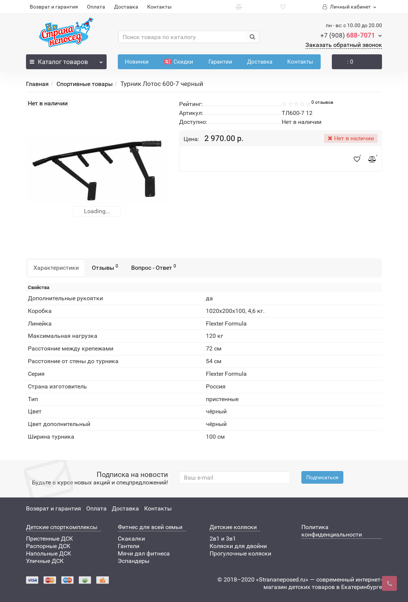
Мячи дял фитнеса (144, 553)
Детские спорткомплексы (61, 527)
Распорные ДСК (48, 546)
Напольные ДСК (48, 553)
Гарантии (220, 61)
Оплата (96, 7)
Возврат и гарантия (54, 7)
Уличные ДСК (45, 560)
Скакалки (131, 538)
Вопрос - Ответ (153, 267)
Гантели (128, 546)
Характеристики (56, 267)
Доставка (126, 7)
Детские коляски (233, 527)
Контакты (159, 7)
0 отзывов (322, 102)
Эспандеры (133, 560)
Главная (37, 83)
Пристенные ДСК (49, 538)
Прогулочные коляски (240, 553)
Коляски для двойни (238, 546)
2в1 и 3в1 (223, 538)
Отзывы (105, 267)
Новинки (137, 61)
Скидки (178, 61)
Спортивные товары (84, 83)
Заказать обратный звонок (343, 44)
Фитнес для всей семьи (150, 527)
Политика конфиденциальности (331, 530)
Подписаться (322, 477)
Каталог (66, 59)
